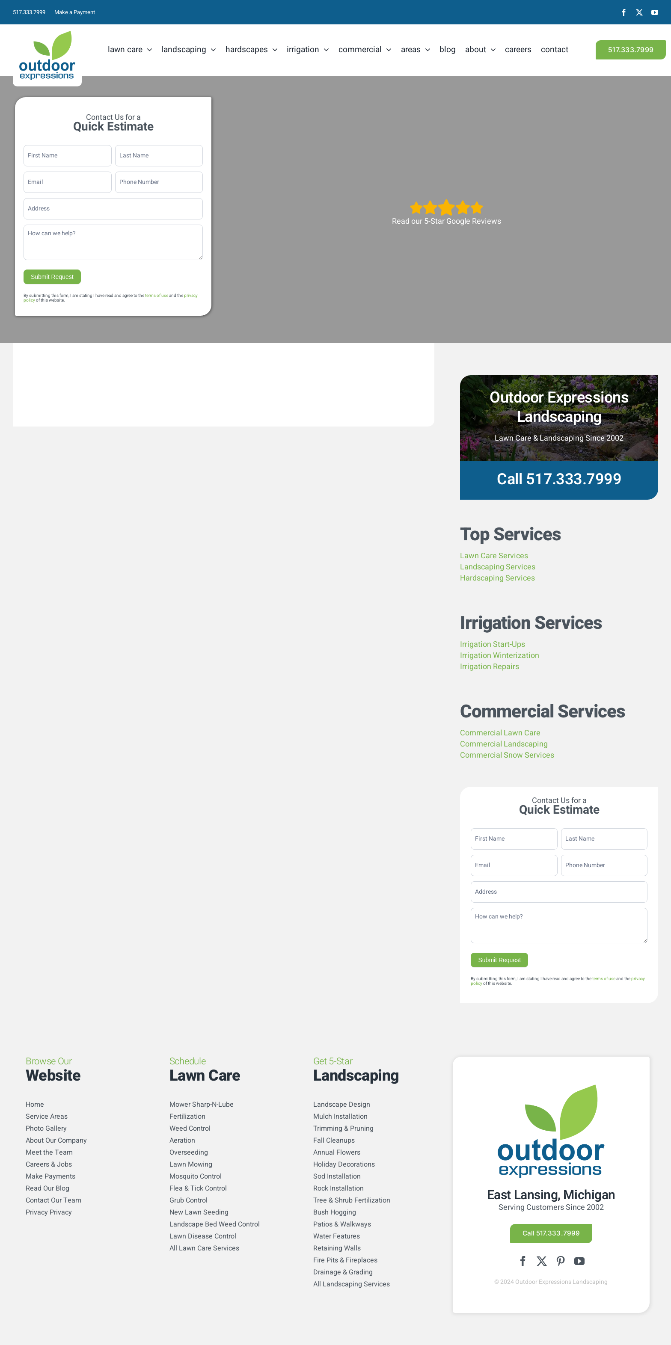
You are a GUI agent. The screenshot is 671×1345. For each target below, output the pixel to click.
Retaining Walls (337, 1248)
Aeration (182, 1140)
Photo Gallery (46, 1128)
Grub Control (188, 1200)
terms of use (156, 296)
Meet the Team (49, 1152)
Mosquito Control (195, 1176)
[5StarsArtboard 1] (446, 201)
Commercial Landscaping (504, 744)
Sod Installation (337, 1176)
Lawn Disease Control (202, 1236)
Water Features (336, 1236)
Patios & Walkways (342, 1224)
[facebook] (624, 12)
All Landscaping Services (351, 1284)
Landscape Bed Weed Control (214, 1224)
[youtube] (654, 12)
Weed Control (190, 1128)
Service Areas (47, 1116)
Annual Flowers (336, 1152)
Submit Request (52, 276)
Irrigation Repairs (489, 666)
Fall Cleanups (334, 1140)
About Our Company (56, 1140)
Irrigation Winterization (499, 655)
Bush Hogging (334, 1212)
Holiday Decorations (344, 1164)
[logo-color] (47, 34)
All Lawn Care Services (204, 1248)
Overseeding (188, 1152)
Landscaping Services (497, 567)
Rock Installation (338, 1188)
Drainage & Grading (343, 1272)
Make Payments (50, 1176)
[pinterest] (560, 1261)
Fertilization (187, 1116)
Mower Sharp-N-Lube (201, 1104)
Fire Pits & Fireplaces (345, 1260)
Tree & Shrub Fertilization (351, 1200)
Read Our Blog (47, 1188)
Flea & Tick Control (198, 1188)
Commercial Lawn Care (500, 733)
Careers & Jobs (49, 1164)
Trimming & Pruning (343, 1128)
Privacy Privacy (49, 1212)
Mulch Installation (340, 1116)
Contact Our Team (53, 1200)
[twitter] (639, 12)
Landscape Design (341, 1104)
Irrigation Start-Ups (492, 644)
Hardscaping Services (497, 578)
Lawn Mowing (190, 1164)
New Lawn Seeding (199, 1212)
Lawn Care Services (494, 556)
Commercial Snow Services (507, 755)
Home (35, 1104)
